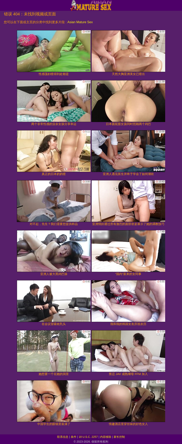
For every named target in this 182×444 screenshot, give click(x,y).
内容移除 (105, 436)
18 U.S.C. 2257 (88, 436)
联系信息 (62, 436)
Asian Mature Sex (80, 22)
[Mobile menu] (3, 5)
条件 (73, 436)
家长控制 (119, 436)
